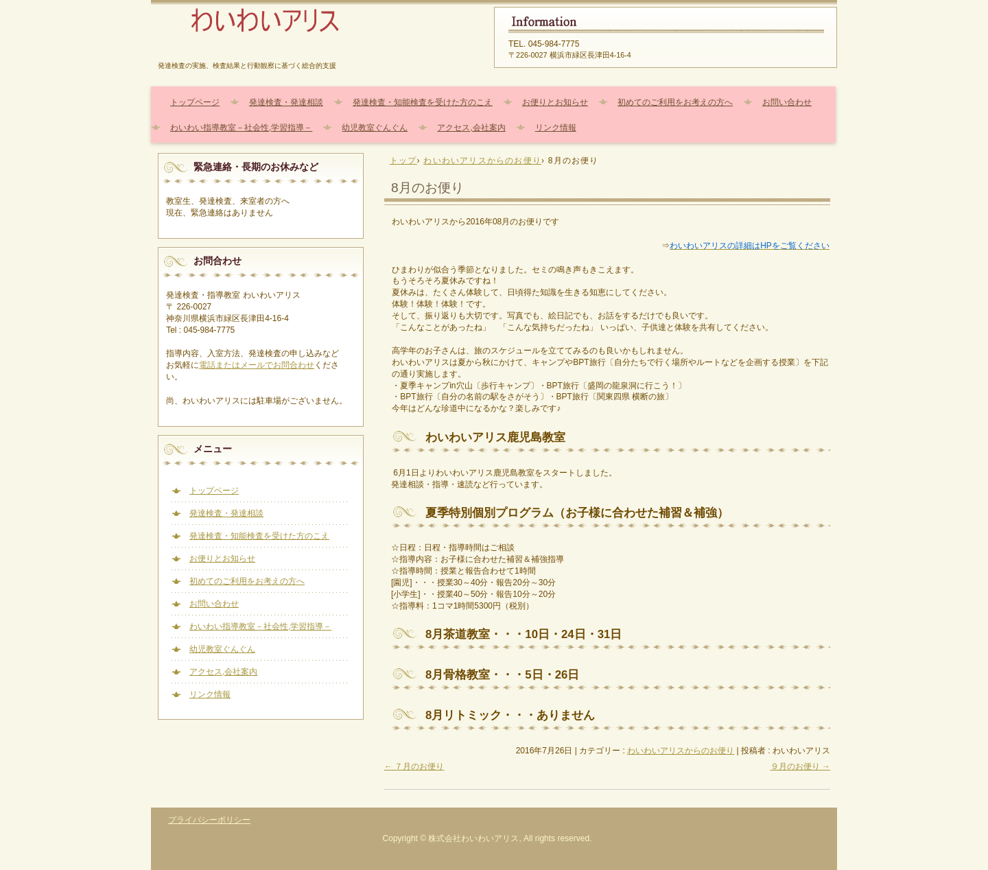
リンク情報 (555, 127)
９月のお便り (800, 766)
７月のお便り (414, 766)
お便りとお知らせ (555, 102)
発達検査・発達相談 (286, 102)
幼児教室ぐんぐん (375, 127)
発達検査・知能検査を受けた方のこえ (423, 102)
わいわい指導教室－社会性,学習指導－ (241, 127)
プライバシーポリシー (209, 820)
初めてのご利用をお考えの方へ (675, 102)
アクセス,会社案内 (471, 127)
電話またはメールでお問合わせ (256, 365)
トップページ (195, 102)
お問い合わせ (787, 102)
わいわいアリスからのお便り (680, 750)
